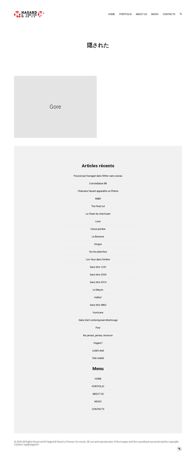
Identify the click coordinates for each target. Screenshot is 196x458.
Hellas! (98, 297)
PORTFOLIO (125, 14)
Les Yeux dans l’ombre (98, 259)
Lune (98, 221)
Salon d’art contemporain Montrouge (98, 320)
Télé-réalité (98, 358)
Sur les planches (98, 251)
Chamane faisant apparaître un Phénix (98, 191)
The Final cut (98, 206)
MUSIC (155, 14)
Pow (98, 327)
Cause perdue (98, 229)
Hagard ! (98, 343)
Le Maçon (98, 289)
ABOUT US (141, 14)
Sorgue (98, 244)
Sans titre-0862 (98, 304)
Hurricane (98, 312)
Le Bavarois (98, 236)
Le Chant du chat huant (98, 213)
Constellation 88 (98, 183)
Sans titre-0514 (98, 282)
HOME (111, 14)
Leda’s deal (98, 350)
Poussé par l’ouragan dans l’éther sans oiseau (98, 175)
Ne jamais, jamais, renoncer (98, 335)
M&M (98, 198)
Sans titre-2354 (98, 274)
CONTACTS (169, 14)
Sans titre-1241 (98, 267)
